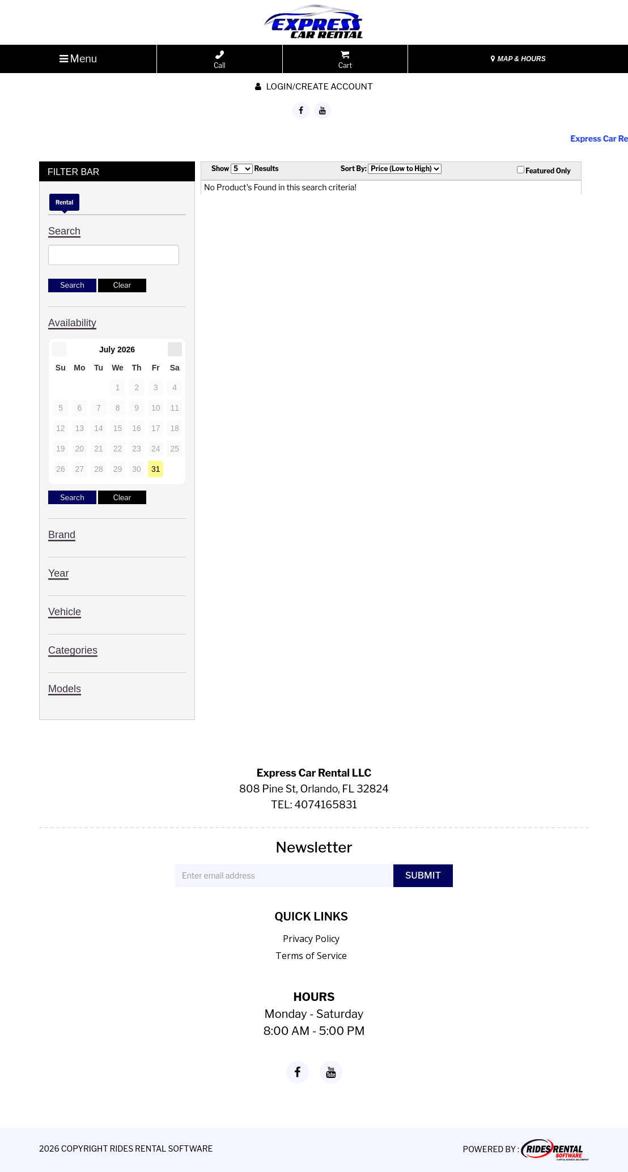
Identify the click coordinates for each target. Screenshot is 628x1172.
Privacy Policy (311, 938)
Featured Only (544, 170)
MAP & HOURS (518, 59)
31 (155, 469)
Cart (345, 60)
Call (220, 60)
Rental (64, 202)
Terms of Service (311, 955)
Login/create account (313, 87)
